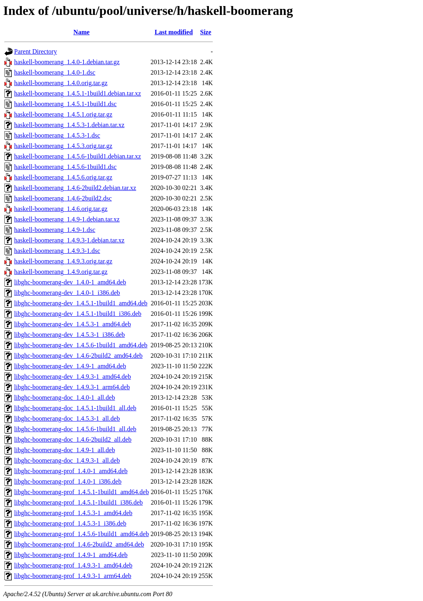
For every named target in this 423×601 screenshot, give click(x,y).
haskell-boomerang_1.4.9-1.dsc (54, 229)
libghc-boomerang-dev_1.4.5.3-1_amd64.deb (72, 324)
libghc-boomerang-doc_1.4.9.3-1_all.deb (67, 460)
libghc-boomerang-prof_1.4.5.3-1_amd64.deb (73, 512)
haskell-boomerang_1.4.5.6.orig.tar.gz (63, 177)
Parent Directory (35, 51)
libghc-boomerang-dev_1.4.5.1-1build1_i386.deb (78, 313)
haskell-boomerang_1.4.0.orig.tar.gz (61, 82)
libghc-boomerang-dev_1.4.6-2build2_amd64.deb (78, 355)
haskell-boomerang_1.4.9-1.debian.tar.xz (67, 219)
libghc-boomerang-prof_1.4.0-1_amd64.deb (70, 470)
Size (205, 32)
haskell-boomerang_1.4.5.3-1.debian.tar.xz (69, 124)
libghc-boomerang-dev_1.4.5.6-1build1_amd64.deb (81, 345)
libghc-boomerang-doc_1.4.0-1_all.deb (64, 397)
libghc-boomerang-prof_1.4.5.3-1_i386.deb (70, 523)
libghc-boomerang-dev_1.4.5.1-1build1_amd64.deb (81, 303)
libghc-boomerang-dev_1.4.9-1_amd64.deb (70, 366)
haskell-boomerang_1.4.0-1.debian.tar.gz (67, 61)
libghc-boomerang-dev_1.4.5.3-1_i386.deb (69, 334)
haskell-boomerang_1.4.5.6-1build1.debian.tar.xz (77, 156)
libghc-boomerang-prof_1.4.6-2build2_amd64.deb (79, 544)
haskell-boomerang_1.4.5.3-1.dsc (57, 135)
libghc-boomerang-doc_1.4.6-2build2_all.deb (72, 439)
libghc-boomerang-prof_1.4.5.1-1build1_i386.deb (78, 502)
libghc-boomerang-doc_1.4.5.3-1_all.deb (67, 418)
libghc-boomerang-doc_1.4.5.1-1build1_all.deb (75, 408)
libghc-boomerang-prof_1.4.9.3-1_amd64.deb (73, 565)
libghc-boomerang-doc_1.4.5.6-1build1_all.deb (75, 429)
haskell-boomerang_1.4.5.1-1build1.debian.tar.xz (77, 93)
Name (81, 32)
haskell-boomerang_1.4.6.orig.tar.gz (61, 208)
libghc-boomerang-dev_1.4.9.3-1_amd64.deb (72, 376)
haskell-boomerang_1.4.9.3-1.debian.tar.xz (69, 240)
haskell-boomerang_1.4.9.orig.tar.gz (61, 271)
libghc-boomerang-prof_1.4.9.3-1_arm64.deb (72, 575)
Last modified (173, 32)
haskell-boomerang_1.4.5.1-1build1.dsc (65, 103)
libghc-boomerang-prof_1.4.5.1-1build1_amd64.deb (81, 491)
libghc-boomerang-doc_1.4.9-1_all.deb (64, 450)
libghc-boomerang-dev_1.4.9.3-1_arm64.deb (72, 387)
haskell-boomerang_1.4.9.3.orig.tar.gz (63, 261)
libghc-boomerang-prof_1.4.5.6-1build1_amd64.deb (81, 533)
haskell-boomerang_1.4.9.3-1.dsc (57, 250)
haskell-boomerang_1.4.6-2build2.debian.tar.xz (75, 187)
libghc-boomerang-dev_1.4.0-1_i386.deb (67, 292)
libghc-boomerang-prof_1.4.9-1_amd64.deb (70, 554)
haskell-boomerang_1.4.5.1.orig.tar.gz (63, 114)
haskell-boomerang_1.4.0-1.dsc (54, 72)
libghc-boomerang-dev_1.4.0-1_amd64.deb (70, 282)
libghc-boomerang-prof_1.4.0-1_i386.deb (67, 481)
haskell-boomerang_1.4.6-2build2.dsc (63, 198)
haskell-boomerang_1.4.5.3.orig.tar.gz (63, 145)
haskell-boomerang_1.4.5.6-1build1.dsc (65, 166)
